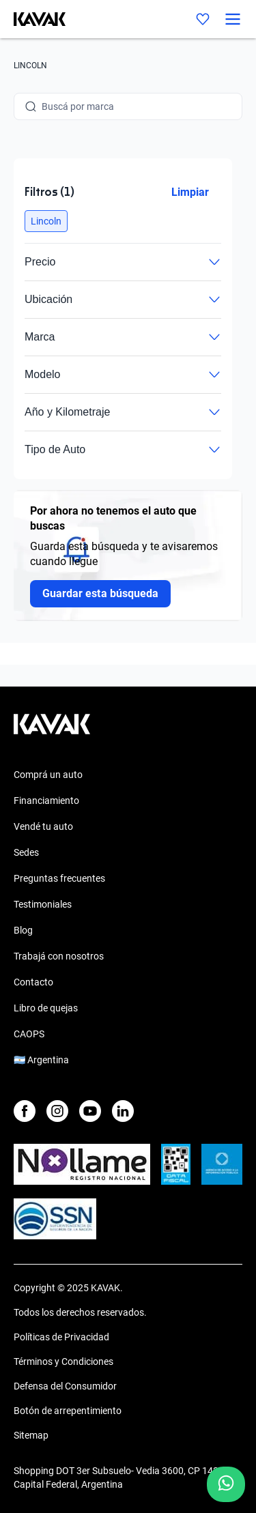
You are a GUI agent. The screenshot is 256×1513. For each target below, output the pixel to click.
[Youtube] (90, 1111)
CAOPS (29, 1033)
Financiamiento (46, 800)
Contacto (33, 982)
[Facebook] (24, 1111)
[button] (46, 221)
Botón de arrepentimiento (68, 1410)
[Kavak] (33, 19)
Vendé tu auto (43, 826)
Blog (23, 930)
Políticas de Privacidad (61, 1336)
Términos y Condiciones (63, 1361)
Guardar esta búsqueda (100, 593)
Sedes (26, 852)
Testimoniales (43, 904)
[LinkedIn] (123, 1111)
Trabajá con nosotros (59, 956)
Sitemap (31, 1435)
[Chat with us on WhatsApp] (226, 1484)
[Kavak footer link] (52, 731)
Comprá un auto (48, 774)
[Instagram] (57, 1111)
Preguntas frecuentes (59, 878)
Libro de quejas (46, 1008)
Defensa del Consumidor (65, 1386)
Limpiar (190, 192)
